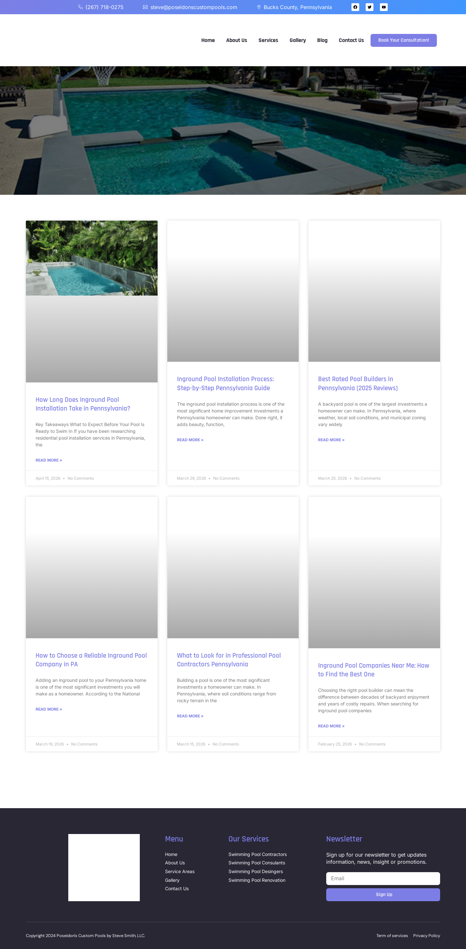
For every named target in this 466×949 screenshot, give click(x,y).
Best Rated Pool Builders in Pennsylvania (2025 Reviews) (358, 383)
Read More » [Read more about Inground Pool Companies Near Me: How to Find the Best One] (331, 726)
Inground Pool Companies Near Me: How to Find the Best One (373, 670)
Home (208, 40)
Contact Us (351, 40)
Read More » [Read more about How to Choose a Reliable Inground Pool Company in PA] (49, 709)
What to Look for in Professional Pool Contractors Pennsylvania (229, 660)
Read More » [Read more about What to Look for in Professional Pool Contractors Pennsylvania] (190, 716)
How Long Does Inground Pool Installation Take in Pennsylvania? (83, 404)
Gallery (298, 40)
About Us (236, 40)
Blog (322, 40)
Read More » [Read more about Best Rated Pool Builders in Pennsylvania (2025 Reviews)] (331, 439)
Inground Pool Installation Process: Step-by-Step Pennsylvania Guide (225, 383)
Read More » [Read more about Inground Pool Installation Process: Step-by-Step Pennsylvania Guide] (190, 439)
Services (268, 40)
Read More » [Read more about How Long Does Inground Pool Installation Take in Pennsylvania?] (49, 460)
